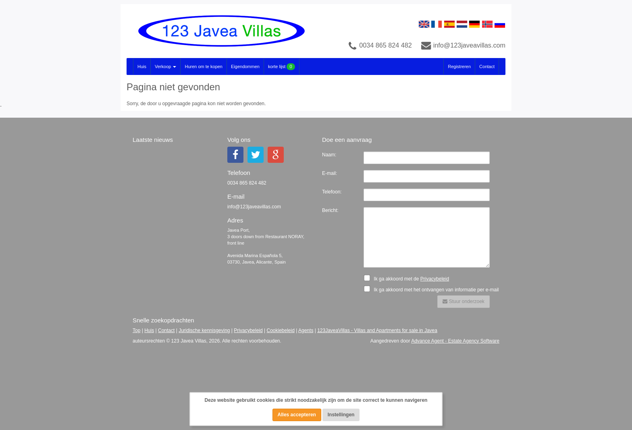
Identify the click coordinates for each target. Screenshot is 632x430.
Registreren (459, 66)
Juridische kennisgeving (204, 330)
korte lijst (281, 66)
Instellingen (341, 415)
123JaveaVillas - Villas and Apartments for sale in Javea (377, 330)
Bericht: (330, 210)
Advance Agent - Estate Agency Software (455, 341)
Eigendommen (245, 66)
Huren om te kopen (203, 66)
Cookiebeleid (281, 330)
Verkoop (165, 66)
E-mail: (329, 173)
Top (136, 330)
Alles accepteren (297, 415)
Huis (141, 66)
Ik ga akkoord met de (408, 278)
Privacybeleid (434, 279)
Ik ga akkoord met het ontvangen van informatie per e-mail (433, 289)
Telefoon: (332, 192)
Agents (305, 330)
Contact (487, 66)
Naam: (329, 155)
